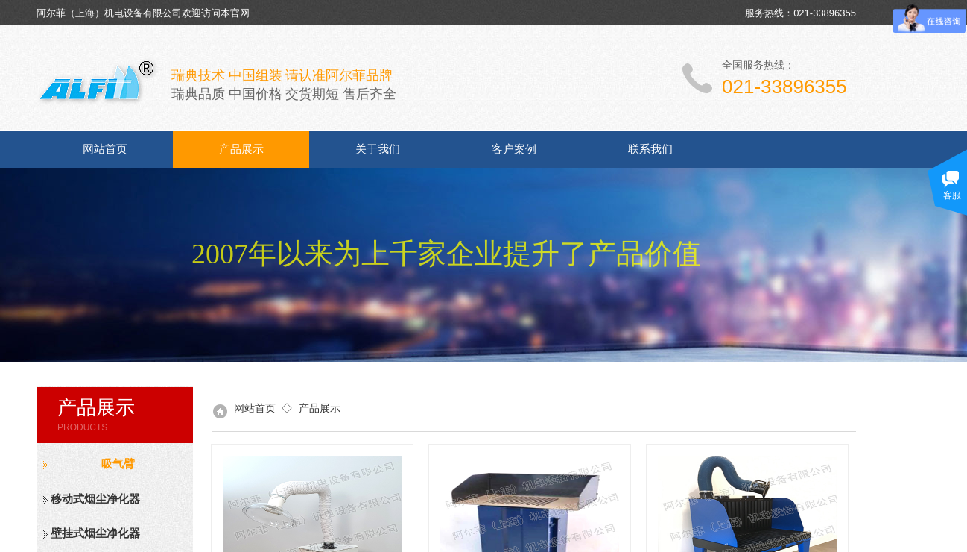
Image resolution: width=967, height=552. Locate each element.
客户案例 (514, 149)
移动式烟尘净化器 (95, 499)
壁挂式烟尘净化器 (95, 533)
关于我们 (377, 149)
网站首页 (105, 149)
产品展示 (241, 149)
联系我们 (650, 149)
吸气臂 (118, 464)
